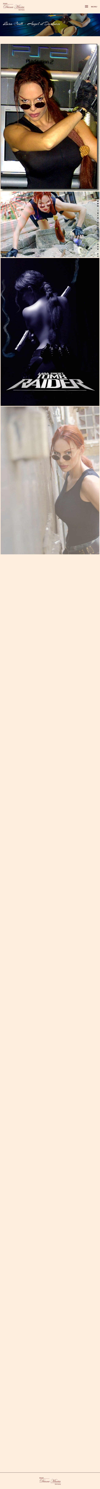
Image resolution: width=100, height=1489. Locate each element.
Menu (91, 7)
